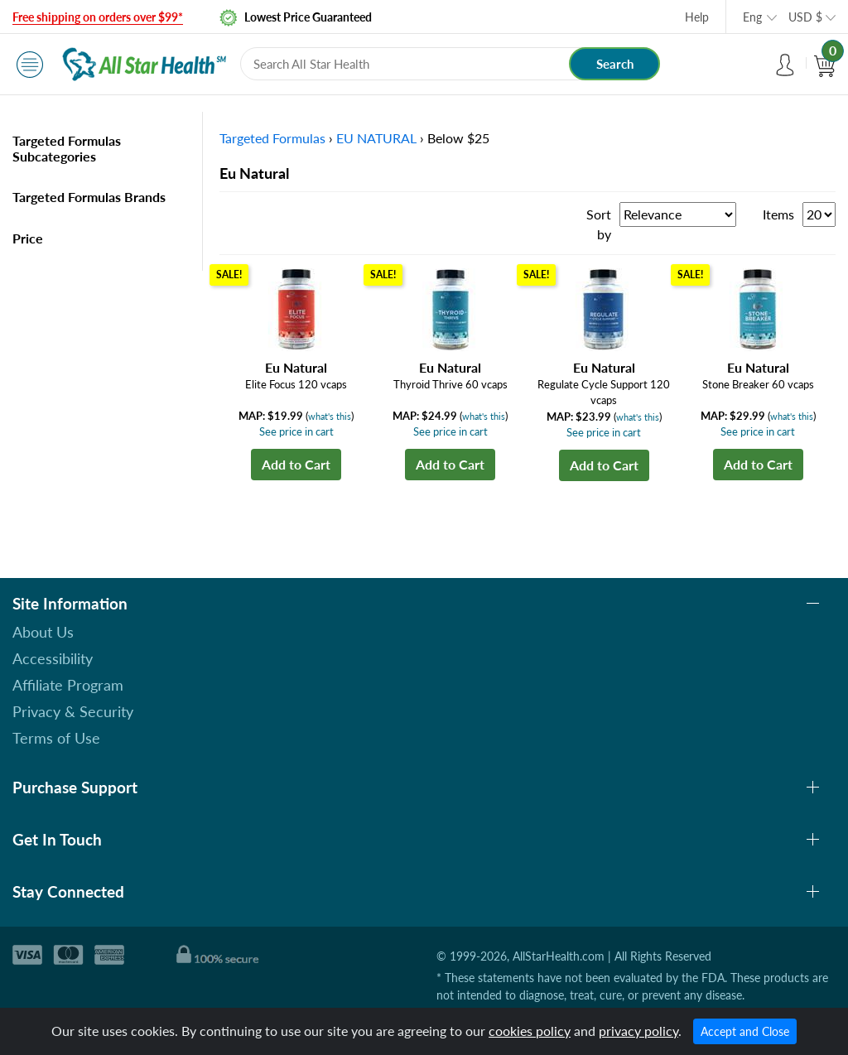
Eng (752, 17)
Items (778, 214)
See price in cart (296, 431)
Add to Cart (296, 464)
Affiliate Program (67, 685)
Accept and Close (745, 1031)
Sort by (598, 224)
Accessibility (52, 658)
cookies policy (530, 1030)
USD (805, 17)
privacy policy (638, 1030)
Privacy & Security (72, 711)
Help (697, 17)
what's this (329, 416)
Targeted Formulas (272, 138)
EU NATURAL (376, 138)
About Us (43, 632)
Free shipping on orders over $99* (97, 17)
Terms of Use (56, 738)
